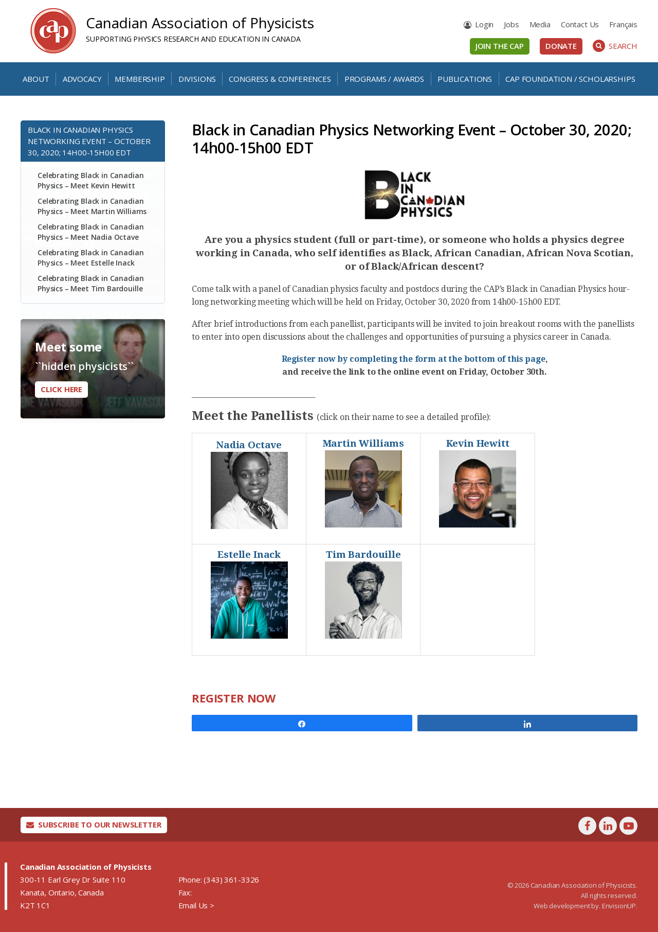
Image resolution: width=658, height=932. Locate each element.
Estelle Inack (249, 554)
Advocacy (82, 79)
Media (540, 24)
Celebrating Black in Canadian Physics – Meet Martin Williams (92, 206)
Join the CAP (500, 46)
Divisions (197, 79)
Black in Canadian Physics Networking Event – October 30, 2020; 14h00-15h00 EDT (89, 141)
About (36, 79)
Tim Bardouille (363, 554)
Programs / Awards (384, 79)
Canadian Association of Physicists (200, 22)
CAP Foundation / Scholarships (570, 79)
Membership (139, 79)
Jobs (511, 24)
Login (484, 24)
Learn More (64, 455)
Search (615, 46)
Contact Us (580, 24)
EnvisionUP (619, 905)
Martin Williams (364, 443)
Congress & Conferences (280, 79)
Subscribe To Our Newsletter (93, 824)
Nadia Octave (249, 444)
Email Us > (196, 905)
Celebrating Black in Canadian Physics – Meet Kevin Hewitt (90, 180)
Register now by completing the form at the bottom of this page (413, 359)
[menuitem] (623, 24)
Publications (464, 79)
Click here (61, 389)
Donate (561, 46)
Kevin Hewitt (477, 443)
